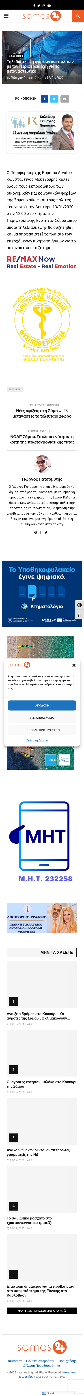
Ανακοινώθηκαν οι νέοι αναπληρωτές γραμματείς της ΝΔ (38, 1152)
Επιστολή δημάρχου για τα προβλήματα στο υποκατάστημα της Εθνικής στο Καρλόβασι (40, 1291)
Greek (48, 1393)
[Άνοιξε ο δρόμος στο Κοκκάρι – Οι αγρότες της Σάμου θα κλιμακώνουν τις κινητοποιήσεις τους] (42, 984)
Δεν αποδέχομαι (42, 717)
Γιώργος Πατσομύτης (26, 78)
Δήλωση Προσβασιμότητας (42, 1365)
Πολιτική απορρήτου (40, 1361)
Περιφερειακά (15, 56)
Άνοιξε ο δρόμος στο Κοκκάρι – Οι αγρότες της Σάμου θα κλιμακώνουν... (38, 1016)
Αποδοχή (42, 705)
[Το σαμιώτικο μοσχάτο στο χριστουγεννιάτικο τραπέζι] (42, 1189)
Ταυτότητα (15, 1361)
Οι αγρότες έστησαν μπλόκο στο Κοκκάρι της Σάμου (41, 1084)
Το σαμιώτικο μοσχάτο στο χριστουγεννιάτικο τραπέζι (29, 1220)
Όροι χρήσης (67, 1361)
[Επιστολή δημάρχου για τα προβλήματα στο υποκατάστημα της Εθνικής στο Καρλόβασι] (42, 1257)
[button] (74, 665)
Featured (15, 389)
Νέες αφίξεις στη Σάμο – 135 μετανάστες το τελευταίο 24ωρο (42, 414)
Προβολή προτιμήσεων (42, 730)
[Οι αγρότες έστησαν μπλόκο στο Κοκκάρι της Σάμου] (42, 1053)
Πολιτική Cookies (37, 740)
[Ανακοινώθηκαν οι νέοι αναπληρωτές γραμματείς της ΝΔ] (42, 1121)
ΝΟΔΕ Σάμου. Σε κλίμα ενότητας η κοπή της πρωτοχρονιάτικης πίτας (42, 440)
